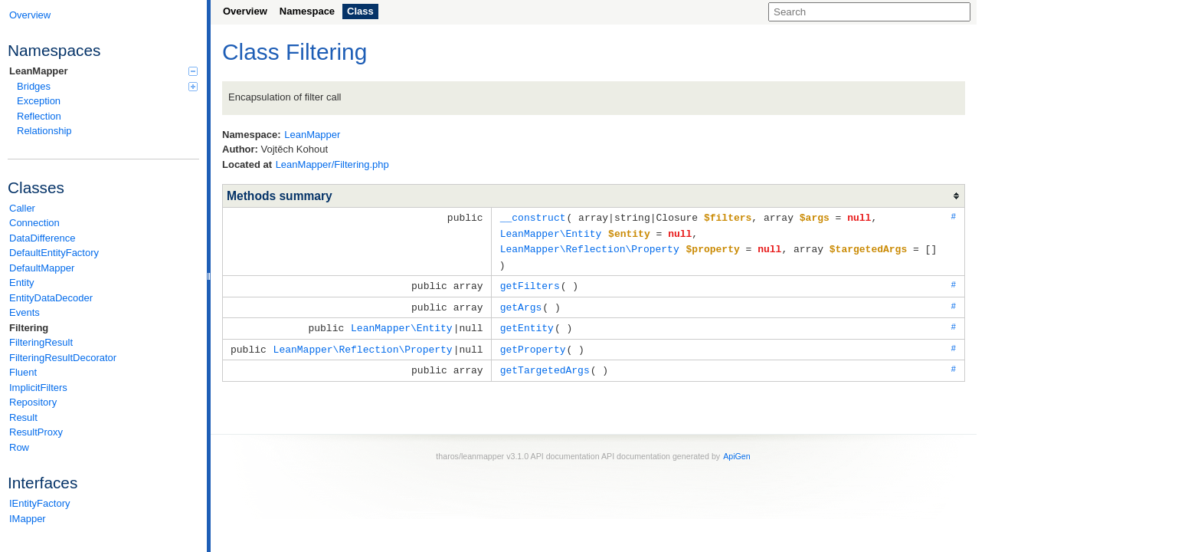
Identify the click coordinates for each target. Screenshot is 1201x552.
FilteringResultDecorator (62, 357)
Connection (34, 222)
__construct (533, 217)
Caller (22, 208)
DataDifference (42, 238)
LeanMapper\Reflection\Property (589, 247)
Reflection (39, 116)
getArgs (521, 303)
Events (24, 312)
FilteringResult (41, 342)
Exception (39, 101)
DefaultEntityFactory (54, 252)
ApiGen (737, 449)
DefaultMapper (41, 268)
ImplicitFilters (38, 387)
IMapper (27, 518)
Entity (21, 282)
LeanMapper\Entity (551, 232)
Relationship (44, 130)
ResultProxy (36, 432)
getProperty (533, 343)
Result (23, 417)
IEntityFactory (39, 503)
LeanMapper (103, 71)
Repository (33, 402)
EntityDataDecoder (51, 298)
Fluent (23, 372)
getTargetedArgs (545, 363)
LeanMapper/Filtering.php (332, 164)
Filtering (28, 328)
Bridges (107, 86)
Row (19, 447)
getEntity (527, 323)
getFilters (530, 282)
